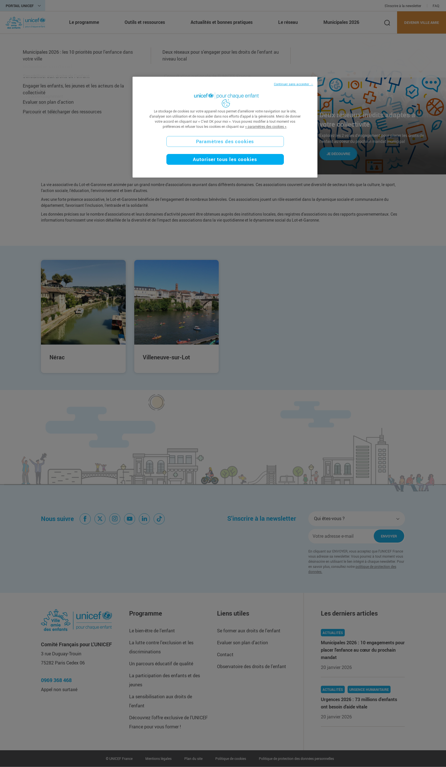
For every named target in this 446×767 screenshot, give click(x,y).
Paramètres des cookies (225, 141)
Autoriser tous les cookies (225, 159)
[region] (225, 127)
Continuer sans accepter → (293, 84)
